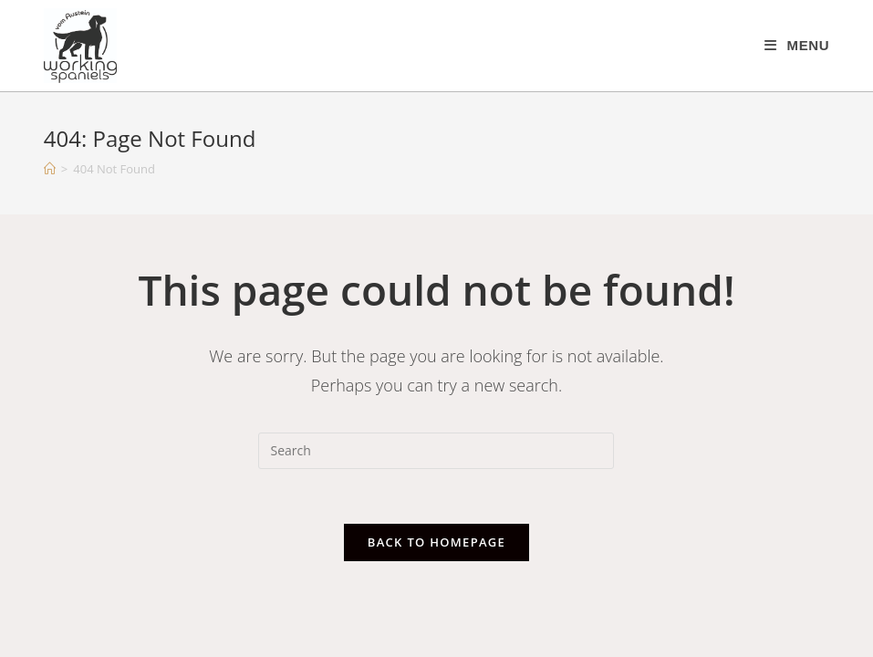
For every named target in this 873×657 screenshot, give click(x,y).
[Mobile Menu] (796, 45)
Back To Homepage (436, 542)
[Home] (50, 169)
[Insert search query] (436, 451)
